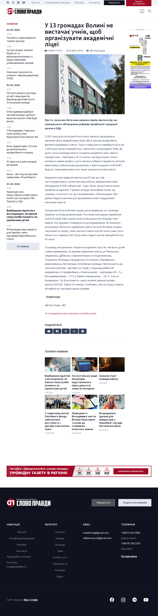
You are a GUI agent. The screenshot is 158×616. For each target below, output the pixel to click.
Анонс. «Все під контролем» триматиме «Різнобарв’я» (22, 175)
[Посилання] (24, 11)
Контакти (21, 551)
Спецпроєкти (59, 564)
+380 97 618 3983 (130, 533)
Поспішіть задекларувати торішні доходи (21, 39)
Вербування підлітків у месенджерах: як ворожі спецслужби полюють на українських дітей (22, 215)
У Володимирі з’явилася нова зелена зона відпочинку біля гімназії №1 (22, 134)
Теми (60, 551)
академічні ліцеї (59, 313)
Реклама (22, 545)
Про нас (21, 532)
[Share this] (57, 331)
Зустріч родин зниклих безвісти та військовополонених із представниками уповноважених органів (20, 56)
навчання (73, 313)
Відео (60, 576)
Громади (60, 545)
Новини (51, 50)
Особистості (60, 557)
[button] (149, 11)
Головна (60, 532)
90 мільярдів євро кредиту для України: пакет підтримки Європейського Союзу (22, 234)
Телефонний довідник (22, 538)
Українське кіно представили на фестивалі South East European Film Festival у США (22, 196)
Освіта (59, 50)
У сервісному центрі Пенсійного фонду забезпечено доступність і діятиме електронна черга (57, 421)
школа (93, 313)
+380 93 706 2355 (130, 543)
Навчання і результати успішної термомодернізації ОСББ (23, 75)
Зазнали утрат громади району (108, 377)
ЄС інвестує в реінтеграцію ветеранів (22, 163)
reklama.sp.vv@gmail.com (97, 538)
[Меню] (141, 11)
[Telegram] (18, 2)
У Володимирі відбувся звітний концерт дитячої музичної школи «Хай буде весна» (22, 116)
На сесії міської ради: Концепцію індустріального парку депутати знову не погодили (84, 382)
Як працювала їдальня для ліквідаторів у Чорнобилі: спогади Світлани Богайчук (110, 420)
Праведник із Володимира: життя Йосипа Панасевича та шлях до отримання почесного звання (84, 421)
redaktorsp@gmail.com (96, 533)
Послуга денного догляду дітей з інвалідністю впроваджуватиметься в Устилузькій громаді (21, 97)
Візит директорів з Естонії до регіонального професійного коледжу (22, 149)
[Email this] (49, 331)
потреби (84, 313)
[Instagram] (13, 2)
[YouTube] (23, 2)
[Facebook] (8, 2)
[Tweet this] (66, 331)
